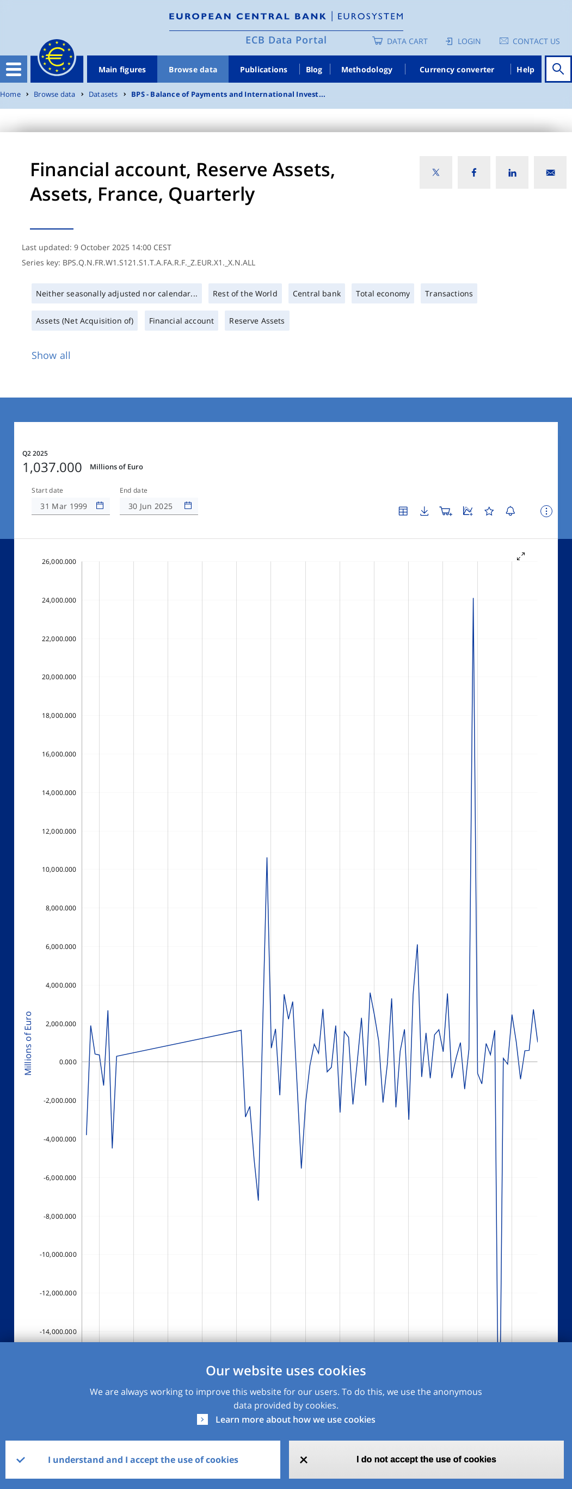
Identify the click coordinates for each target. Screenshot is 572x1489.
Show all (51, 355)
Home (10, 94)
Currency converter (457, 69)
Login (469, 41)
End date (134, 490)
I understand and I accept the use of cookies (143, 1460)
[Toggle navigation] (13, 69)
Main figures (122, 69)
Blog (314, 69)
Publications (264, 69)
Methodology (367, 69)
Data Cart (407, 41)
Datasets (103, 94)
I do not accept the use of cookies (426, 1459)
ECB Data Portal (286, 39)
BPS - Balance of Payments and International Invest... (228, 94)
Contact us (536, 41)
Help (525, 69)
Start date (47, 490)
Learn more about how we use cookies (296, 1419)
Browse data (193, 69)
